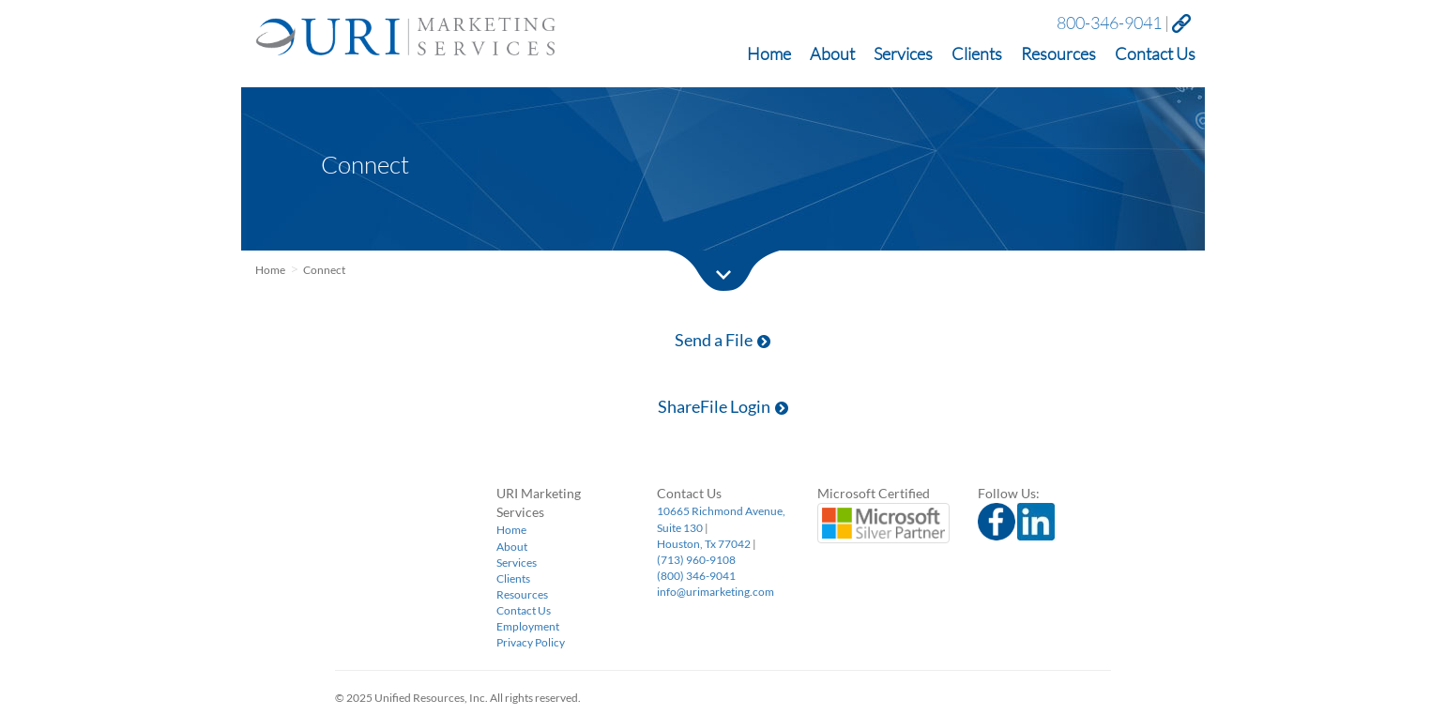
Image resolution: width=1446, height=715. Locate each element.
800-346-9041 (1109, 22)
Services (903, 54)
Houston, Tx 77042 (704, 544)
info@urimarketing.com (715, 592)
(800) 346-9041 (696, 576)
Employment (527, 626)
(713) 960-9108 (696, 560)
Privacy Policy (530, 642)
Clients (976, 54)
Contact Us (1155, 54)
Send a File (722, 339)
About (832, 54)
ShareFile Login (723, 406)
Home (769, 54)
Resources (1058, 54)
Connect (324, 270)
